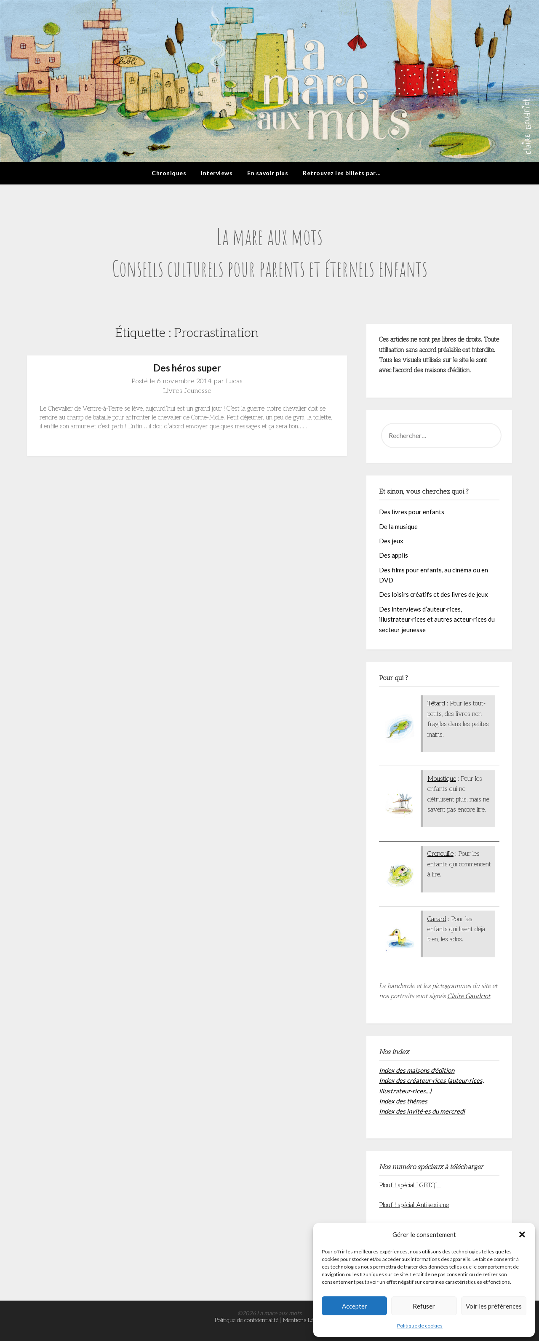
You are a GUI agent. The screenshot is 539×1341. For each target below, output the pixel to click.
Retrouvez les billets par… (342, 172)
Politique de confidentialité (246, 1320)
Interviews (216, 172)
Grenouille (440, 853)
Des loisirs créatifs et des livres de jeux (433, 594)
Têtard (436, 703)
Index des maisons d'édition (416, 1070)
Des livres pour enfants (411, 512)
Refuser (424, 1306)
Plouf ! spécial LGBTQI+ (410, 1185)
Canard (436, 919)
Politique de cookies (420, 1325)
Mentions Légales (304, 1320)
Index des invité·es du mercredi (422, 1111)
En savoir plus (267, 172)
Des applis (393, 555)
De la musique (398, 526)
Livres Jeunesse (187, 391)
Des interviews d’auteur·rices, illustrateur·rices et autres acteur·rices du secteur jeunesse (437, 619)
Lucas (234, 381)
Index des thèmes (403, 1101)
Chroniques (169, 172)
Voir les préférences (494, 1306)
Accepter (354, 1306)
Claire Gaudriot (468, 996)
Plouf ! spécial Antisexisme (414, 1205)
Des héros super (187, 368)
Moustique (441, 779)
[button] (522, 1234)
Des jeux (391, 541)
